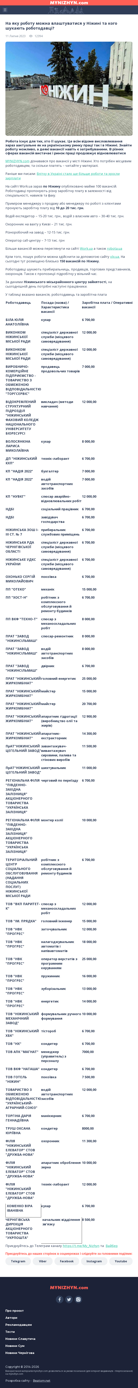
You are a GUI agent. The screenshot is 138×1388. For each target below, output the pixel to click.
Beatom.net (41, 1380)
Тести (10, 1332)
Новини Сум (14, 1346)
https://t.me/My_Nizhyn (81, 1246)
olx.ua (114, 256)
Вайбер (112, 1246)
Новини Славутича (20, 1339)
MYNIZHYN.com (17, 161)
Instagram (94, 1261)
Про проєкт (14, 1310)
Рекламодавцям (18, 1325)
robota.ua (114, 248)
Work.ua (86, 248)
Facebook (67, 1261)
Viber (43, 1261)
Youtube (121, 1261)
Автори (11, 1317)
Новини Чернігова (19, 1353)
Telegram (18, 1261)
